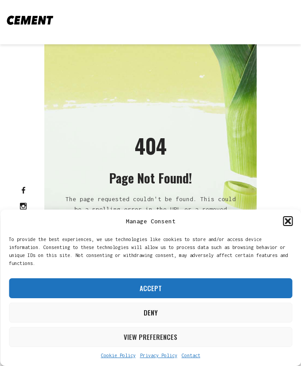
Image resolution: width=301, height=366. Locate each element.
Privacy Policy (158, 355)
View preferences (150, 337)
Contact (191, 355)
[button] (287, 221)
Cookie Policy (118, 355)
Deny (151, 312)
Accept (151, 288)
